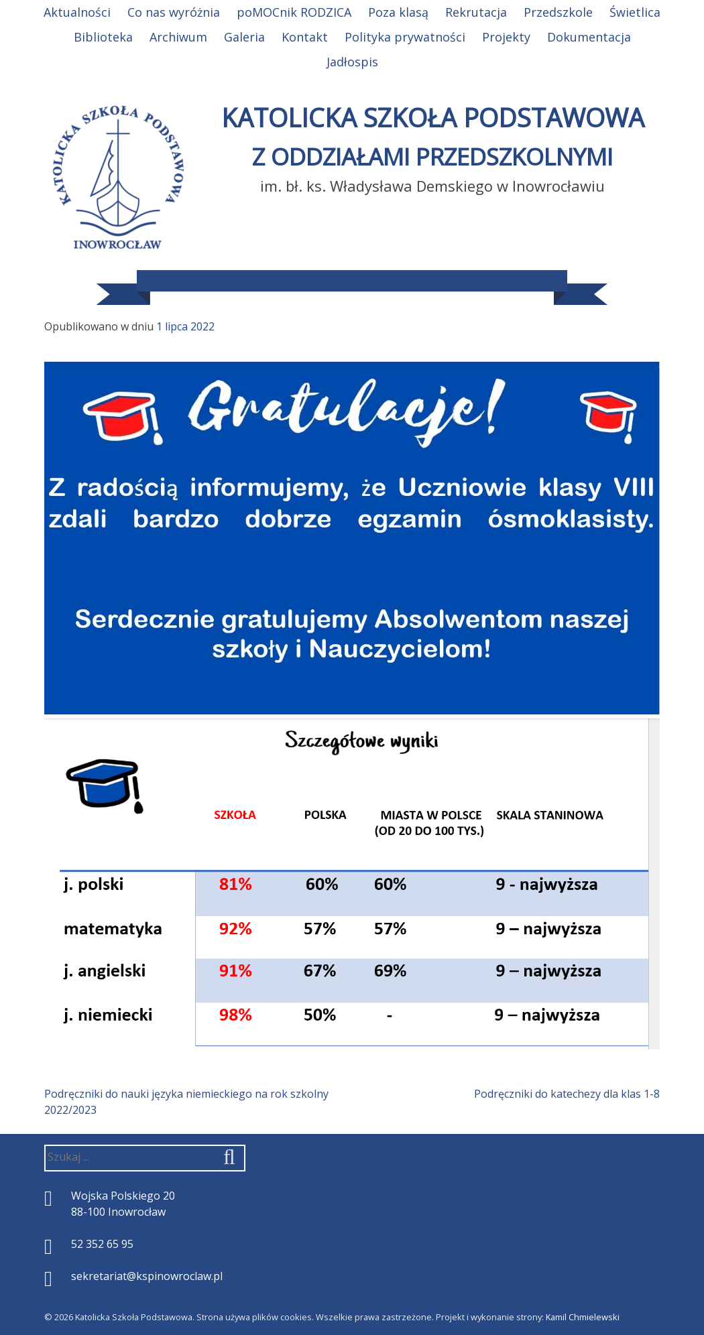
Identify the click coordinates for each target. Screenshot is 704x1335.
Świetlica (634, 12)
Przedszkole (558, 12)
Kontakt (305, 37)
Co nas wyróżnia (173, 12)
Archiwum (178, 37)
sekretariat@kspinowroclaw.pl (147, 1276)
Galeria (244, 37)
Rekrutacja (476, 12)
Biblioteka (103, 37)
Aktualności (77, 12)
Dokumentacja (589, 37)
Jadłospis (352, 62)
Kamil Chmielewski (583, 1317)
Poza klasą (398, 12)
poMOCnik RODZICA (294, 12)
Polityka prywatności (405, 37)
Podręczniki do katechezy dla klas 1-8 (567, 1093)
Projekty (506, 37)
